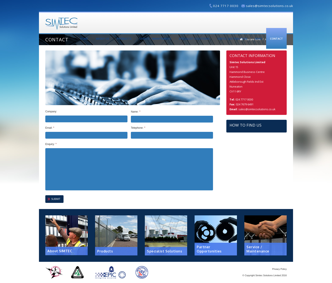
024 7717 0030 (225, 6)
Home (84, 38)
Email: (49, 128)
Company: (51, 111)
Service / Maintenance (155, 38)
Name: (135, 111)
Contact (276, 38)
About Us (102, 38)
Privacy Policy (279, 269)
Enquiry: (51, 144)
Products (124, 38)
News (258, 38)
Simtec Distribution (232, 38)
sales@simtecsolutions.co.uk (269, 6)
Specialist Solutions (194, 38)
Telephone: (138, 128)
